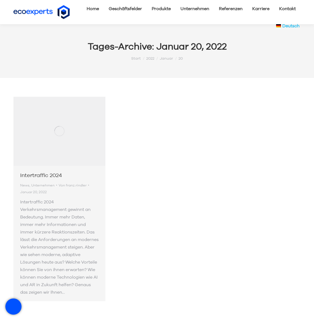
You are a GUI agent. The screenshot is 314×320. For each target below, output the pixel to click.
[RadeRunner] (13, 307)
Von (73, 185)
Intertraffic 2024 (41, 175)
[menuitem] (288, 26)
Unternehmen (43, 185)
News (25, 185)
